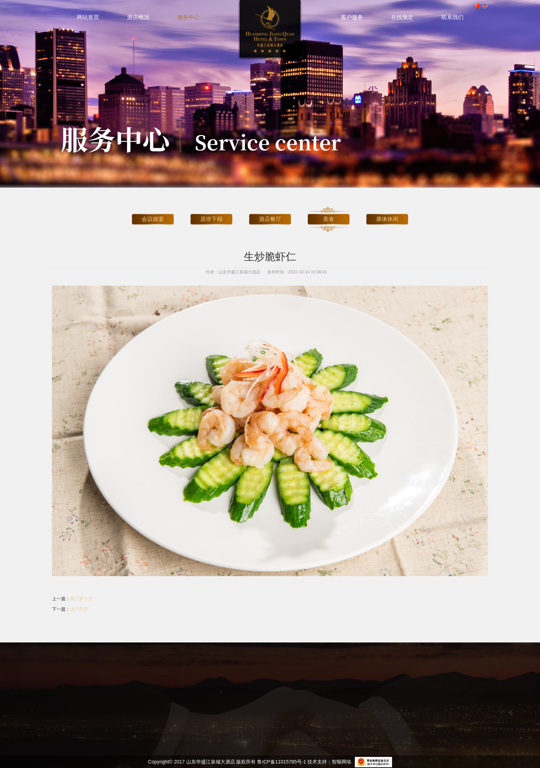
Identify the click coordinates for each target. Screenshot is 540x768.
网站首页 (88, 17)
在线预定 (402, 17)
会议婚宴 (153, 214)
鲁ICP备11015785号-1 (281, 762)
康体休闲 (387, 214)
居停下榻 (211, 214)
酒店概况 (138, 17)
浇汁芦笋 (79, 609)
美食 (328, 214)
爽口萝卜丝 (81, 598)
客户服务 (352, 17)
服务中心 (188, 17)
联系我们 (452, 17)
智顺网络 (341, 762)
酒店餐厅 (270, 214)
